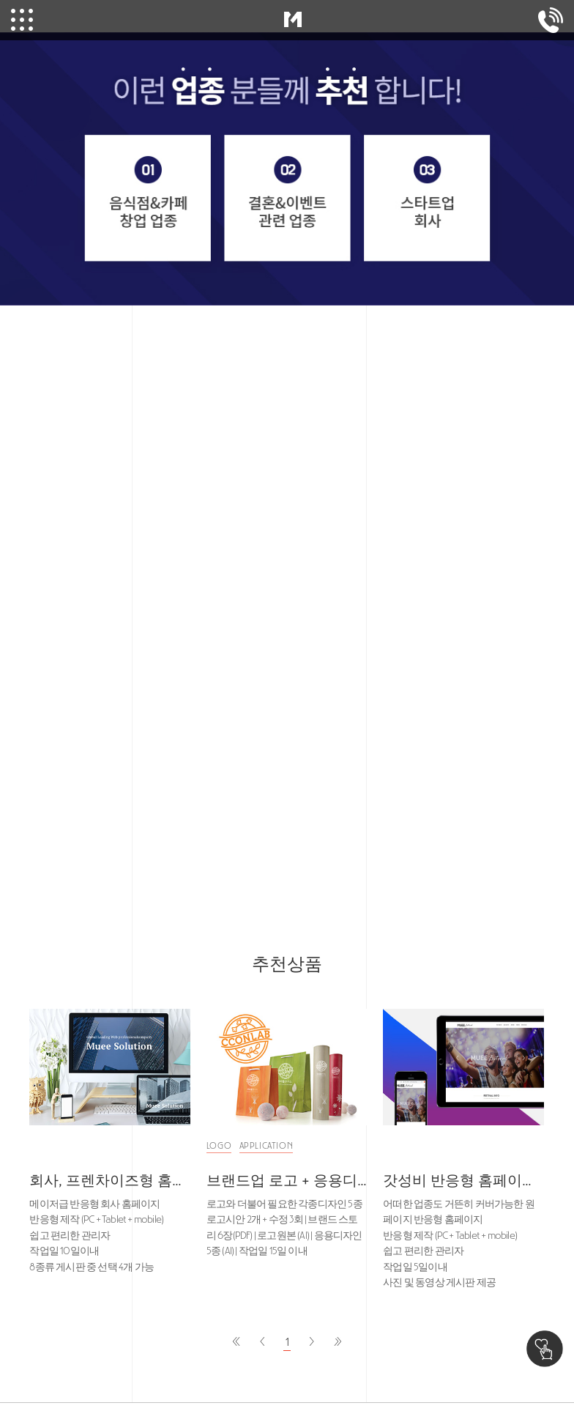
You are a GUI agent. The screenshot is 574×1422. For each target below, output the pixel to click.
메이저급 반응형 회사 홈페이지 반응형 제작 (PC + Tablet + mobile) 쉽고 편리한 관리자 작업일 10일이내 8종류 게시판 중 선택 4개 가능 (96, 1235)
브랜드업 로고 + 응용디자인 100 (287, 1180)
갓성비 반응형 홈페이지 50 (463, 1180)
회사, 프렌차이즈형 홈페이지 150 (109, 1180)
